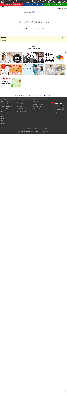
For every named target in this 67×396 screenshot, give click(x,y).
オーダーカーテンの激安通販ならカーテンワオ (31, 131)
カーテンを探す (7, 2)
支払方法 (3, 123)
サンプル (43, 1)
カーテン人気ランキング (17, 1)
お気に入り (38, 1)
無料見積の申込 (20, 106)
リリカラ (38, 95)
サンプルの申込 (20, 104)
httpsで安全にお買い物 (36, 109)
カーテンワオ (25, 28)
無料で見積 (54, 1)
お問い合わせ (20, 108)
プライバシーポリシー (36, 106)
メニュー (65, 1)
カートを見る (4, 111)
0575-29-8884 (60, 109)
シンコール (24, 95)
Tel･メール (59, 1)
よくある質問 (32, 1)
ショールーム (4, 115)
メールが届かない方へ (22, 111)
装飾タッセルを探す (5, 103)
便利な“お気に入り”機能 (6, 109)
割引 (2, 116)
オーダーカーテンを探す (6, 101)
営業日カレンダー (35, 101)
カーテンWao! (44, 128)
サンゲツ (17, 95)
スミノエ (31, 95)
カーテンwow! (34, 128)
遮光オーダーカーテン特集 (6, 106)
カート (48, 1)
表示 (64, 38)
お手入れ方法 (20, 109)
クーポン (3, 118)
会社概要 (33, 103)
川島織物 (45, 95)
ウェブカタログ (4, 113)
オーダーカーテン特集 (5, 104)
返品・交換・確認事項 (36, 108)
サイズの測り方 (25, 1)
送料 (2, 120)
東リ (50, 95)
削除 (59, 38)
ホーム (1, 1)
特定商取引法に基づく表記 (37, 104)
